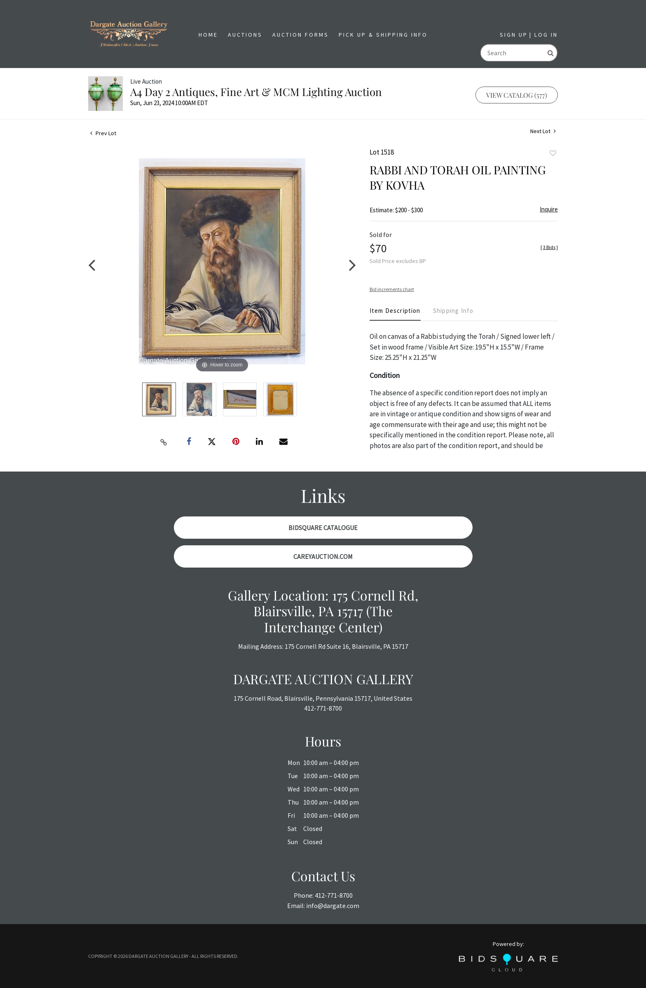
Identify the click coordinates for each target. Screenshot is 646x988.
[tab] (395, 314)
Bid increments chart (392, 289)
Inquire (549, 209)
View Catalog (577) (516, 95)
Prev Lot (103, 133)
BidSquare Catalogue (323, 527)
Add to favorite (553, 153)
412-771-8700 (323, 708)
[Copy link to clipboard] (164, 442)
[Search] (512, 53)
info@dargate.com (332, 905)
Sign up (514, 34)
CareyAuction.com (323, 556)
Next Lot (543, 131)
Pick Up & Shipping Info (383, 34)
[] (549, 247)
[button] (245, 35)
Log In (546, 34)
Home (208, 34)
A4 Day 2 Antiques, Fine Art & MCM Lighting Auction (256, 91)
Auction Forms (300, 34)
